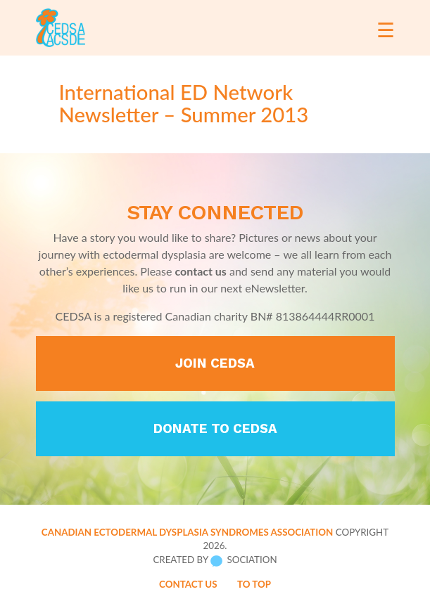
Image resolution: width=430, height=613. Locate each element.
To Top (254, 584)
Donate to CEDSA (215, 429)
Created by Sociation (215, 560)
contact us (201, 271)
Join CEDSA (215, 363)
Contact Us (188, 584)
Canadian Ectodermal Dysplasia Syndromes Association (187, 532)
